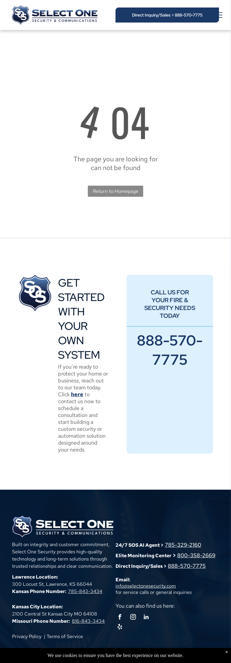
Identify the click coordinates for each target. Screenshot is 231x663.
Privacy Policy (27, 636)
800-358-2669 (196, 555)
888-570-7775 (187, 565)
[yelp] (120, 628)
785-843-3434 (85, 591)
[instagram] (133, 618)
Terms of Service (65, 636)
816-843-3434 (88, 621)
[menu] (218, 15)
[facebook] (120, 618)
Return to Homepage (115, 191)
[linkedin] (146, 618)
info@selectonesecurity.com (146, 586)
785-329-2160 (183, 544)
